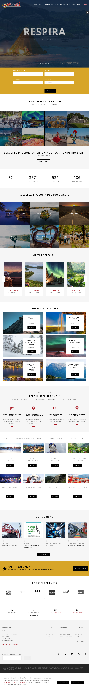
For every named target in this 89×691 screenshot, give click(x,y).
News (73, 4)
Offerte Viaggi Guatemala (40, 667)
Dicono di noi (50, 634)
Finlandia (55, 290)
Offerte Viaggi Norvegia (30, 668)
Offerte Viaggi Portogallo (45, 668)
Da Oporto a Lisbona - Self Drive (78, 488)
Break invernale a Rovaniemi (10, 488)
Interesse (47, 70)
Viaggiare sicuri (65, 634)
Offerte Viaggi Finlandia (25, 667)
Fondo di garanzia (66, 637)
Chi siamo (49, 632)
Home (35, 4)
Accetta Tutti (63, 683)
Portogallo (33, 290)
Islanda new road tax (76, 545)
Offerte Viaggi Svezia (9, 669)
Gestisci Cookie (77, 683)
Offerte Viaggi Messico (15, 668)
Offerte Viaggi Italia (68, 667)
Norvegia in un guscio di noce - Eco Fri (78, 457)
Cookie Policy (79, 639)
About (41, 4)
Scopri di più (80, 568)
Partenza (47, 79)
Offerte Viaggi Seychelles (61, 668)
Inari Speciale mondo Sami (11, 457)
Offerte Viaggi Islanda (55, 667)
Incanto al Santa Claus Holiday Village (33, 488)
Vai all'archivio (44, 554)
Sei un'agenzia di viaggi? (62, 4)
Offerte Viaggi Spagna (76, 668)
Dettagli (31, 327)
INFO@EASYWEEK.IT (55, 613)
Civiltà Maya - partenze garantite (56, 488)
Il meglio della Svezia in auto (33, 457)
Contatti (80, 4)
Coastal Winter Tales (10, 545)
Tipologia (16, 79)
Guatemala (13, 290)
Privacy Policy (79, 641)
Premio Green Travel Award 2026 (31, 546)
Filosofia (49, 637)
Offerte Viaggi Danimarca (10, 667)
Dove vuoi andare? (19, 70)
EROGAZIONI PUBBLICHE (10, 644)
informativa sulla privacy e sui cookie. (15, 682)
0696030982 (43, 161)
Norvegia (76, 290)
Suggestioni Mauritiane (56, 457)
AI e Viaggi (49, 545)
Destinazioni (49, 4)
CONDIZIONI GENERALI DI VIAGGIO (78, 634)
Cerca (50, 91)
